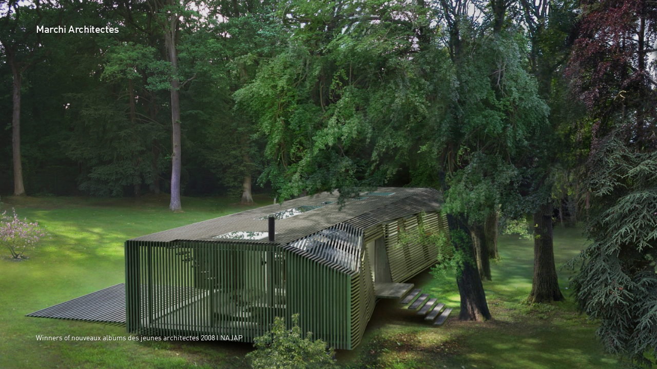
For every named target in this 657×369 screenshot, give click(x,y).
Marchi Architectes (77, 30)
